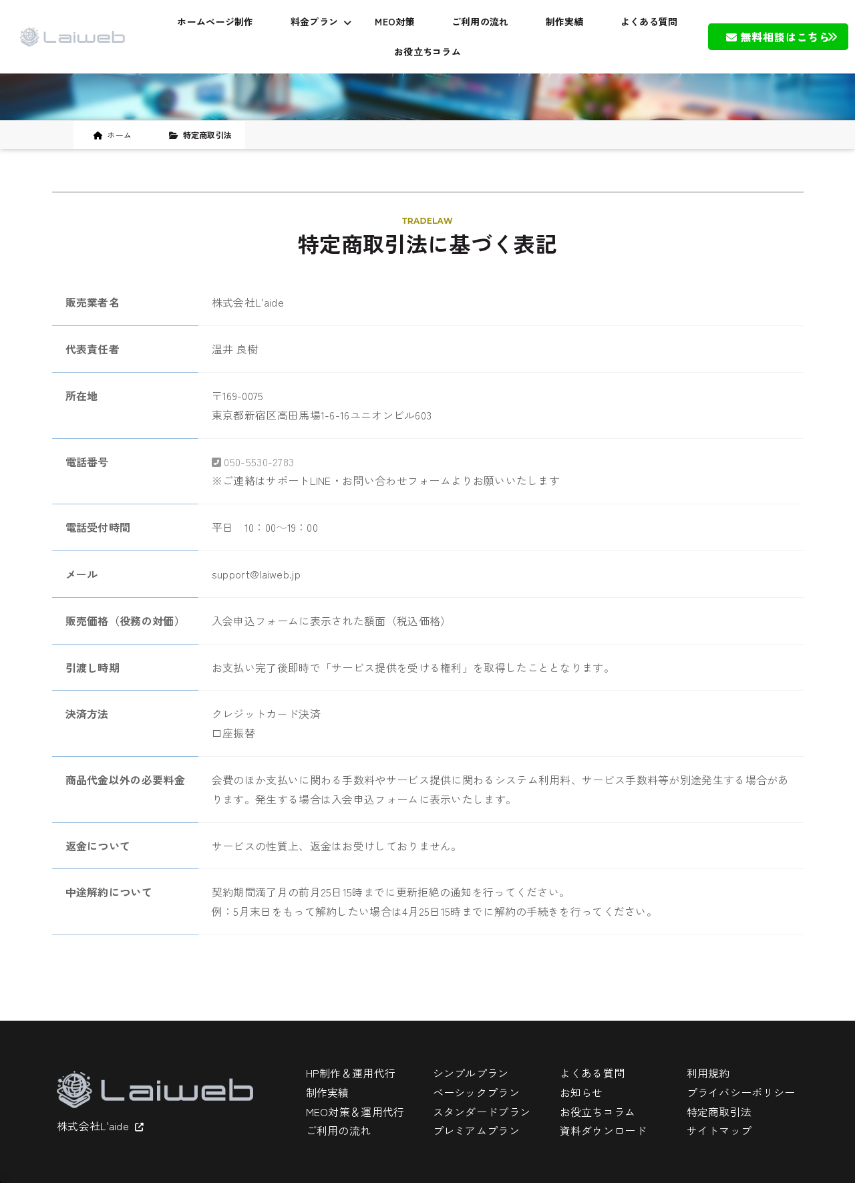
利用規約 (708, 1073)
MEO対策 (395, 21)
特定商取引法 (719, 1112)
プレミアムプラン (476, 1130)
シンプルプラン (471, 1073)
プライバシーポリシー (741, 1092)
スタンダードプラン (482, 1112)
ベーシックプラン (476, 1092)
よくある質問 (649, 21)
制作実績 (565, 21)
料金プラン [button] (321, 21)
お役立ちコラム (427, 51)
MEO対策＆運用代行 (355, 1112)
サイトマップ (719, 1130)
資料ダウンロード (603, 1130)
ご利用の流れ (480, 21)
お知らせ (581, 1092)
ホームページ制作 (215, 21)
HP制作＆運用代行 (351, 1073)
